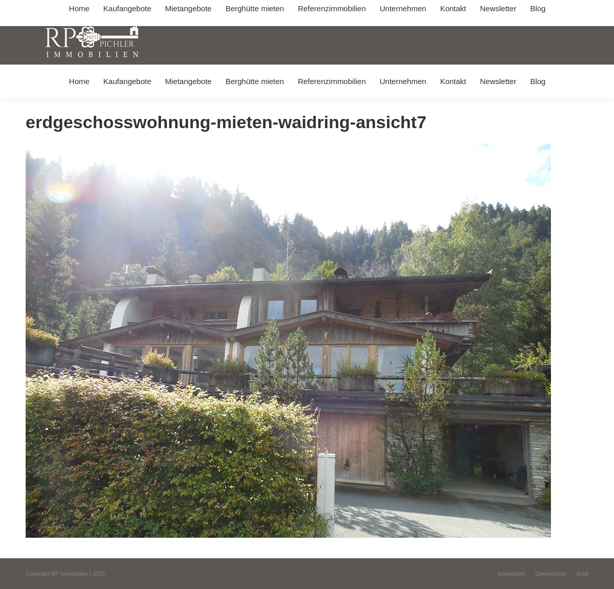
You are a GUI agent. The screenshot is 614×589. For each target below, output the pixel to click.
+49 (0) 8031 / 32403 (175, 9)
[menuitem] (79, 81)
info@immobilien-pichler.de (256, 9)
